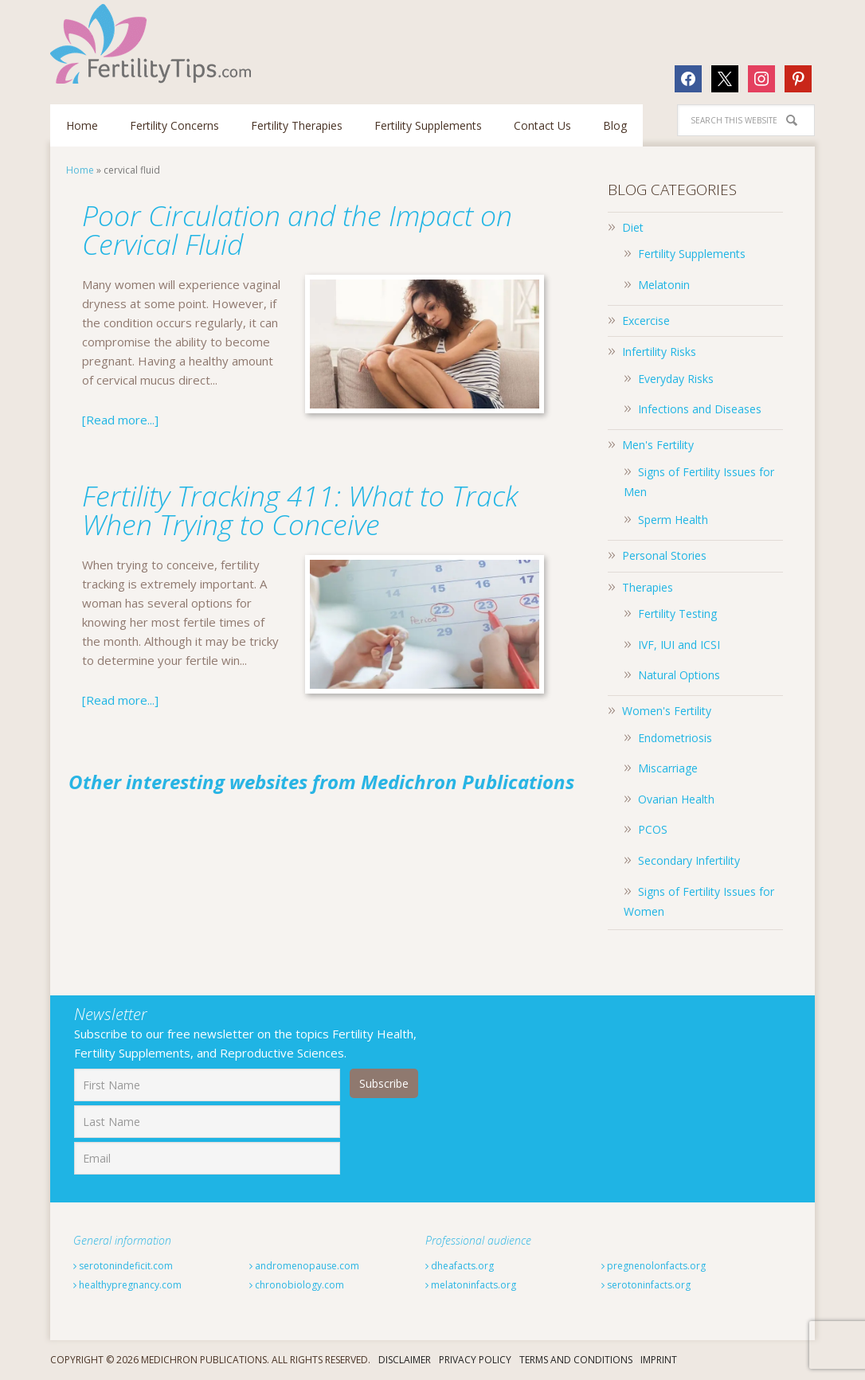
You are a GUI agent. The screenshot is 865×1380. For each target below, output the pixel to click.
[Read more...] (120, 420)
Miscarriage (668, 768)
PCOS (652, 829)
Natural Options (679, 674)
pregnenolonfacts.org (653, 1265)
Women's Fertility (666, 710)
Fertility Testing (677, 613)
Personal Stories (664, 555)
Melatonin (664, 284)
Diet (633, 227)
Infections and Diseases (699, 408)
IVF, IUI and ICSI (679, 644)
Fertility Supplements (692, 253)
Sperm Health (673, 519)
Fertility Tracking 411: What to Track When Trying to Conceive (302, 510)
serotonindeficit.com (123, 1265)
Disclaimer (404, 1359)
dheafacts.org (459, 1265)
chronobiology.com (296, 1285)
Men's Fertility (658, 444)
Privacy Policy (475, 1359)
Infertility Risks (659, 351)
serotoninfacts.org (646, 1285)
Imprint (658, 1359)
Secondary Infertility (689, 860)
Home (80, 170)
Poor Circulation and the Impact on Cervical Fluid (298, 230)
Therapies (647, 587)
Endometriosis (675, 737)
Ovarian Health (676, 799)
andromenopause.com (304, 1265)
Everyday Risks (676, 378)
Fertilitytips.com (153, 44)
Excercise (646, 320)
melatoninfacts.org (470, 1285)
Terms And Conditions (575, 1359)
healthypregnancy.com (127, 1285)
